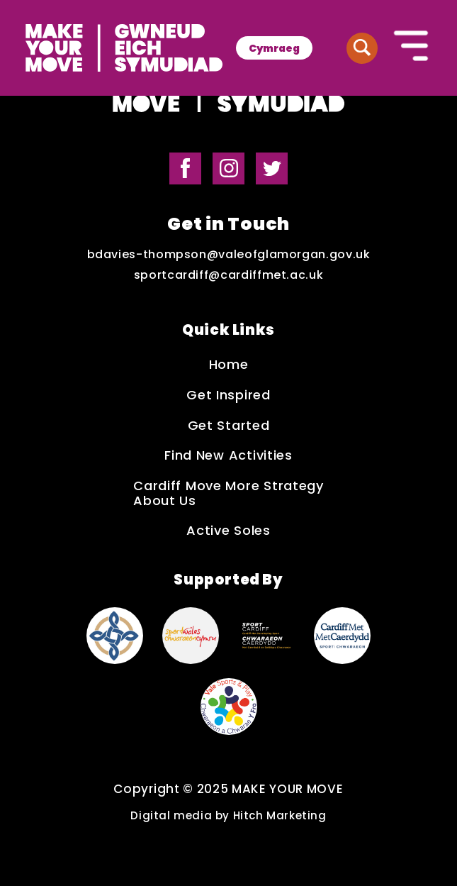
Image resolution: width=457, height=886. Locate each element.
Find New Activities (228, 455)
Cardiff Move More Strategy (228, 486)
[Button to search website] (362, 48)
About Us (164, 501)
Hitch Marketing (280, 815)
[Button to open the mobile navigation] (411, 47)
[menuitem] (274, 48)
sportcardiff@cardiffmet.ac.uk (229, 275)
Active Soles (228, 531)
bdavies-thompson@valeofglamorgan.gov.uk (229, 254)
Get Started (229, 426)
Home (229, 365)
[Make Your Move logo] (124, 48)
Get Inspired (228, 395)
